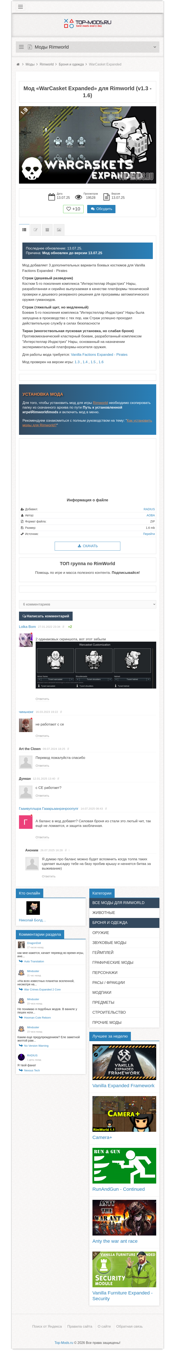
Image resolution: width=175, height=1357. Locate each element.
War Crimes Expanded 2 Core (42, 991)
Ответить (43, 699)
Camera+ (102, 1139)
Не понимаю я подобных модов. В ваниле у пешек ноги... (47, 1012)
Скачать (87, 546)
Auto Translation (34, 963)
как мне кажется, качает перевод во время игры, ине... (51, 956)
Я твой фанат (27, 1067)
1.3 (77, 362)
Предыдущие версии (47, 230)
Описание (24, 230)
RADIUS (149, 509)
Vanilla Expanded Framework (123, 1087)
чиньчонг (26, 712)
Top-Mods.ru (63, 1344)
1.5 (93, 362)
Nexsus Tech (32, 1072)
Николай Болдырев (33, 922)
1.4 (85, 362)
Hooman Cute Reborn (37, 1019)
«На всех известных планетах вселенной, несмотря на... (46, 984)
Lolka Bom (27, 627)
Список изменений (35, 230)
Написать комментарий (47, 616)
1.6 (101, 362)
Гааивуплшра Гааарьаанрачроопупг (49, 810)
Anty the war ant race (115, 1243)
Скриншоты (59, 230)
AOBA (151, 515)
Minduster (33, 973)
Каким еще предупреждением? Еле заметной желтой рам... (49, 1040)
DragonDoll (34, 944)
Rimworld (100, 403)
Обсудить (101, 209)
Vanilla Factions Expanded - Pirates (99, 355)
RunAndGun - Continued (118, 1191)
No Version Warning (36, 1047)
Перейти (149, 534)
